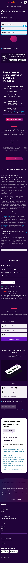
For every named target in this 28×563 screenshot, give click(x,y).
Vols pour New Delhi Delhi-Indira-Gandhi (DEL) (14, 461)
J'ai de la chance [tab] (8, 440)
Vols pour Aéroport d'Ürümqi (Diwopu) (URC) (14, 459)
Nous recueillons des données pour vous (14, 491)
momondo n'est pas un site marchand (14, 488)
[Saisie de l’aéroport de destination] (15, 28)
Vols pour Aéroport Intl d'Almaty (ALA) (12, 457)
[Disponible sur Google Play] (13, 60)
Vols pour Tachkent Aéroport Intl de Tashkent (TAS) (13, 452)
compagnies (12, 499)
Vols (7, 499)
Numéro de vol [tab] (12, 321)
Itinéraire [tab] (4, 321)
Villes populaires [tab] (8, 433)
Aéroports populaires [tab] (9, 430)
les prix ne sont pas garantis (13, 483)
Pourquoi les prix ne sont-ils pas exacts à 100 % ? (14, 493)
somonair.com (4, 225)
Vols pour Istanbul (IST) (8, 463)
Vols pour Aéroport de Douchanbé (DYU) (13, 449)
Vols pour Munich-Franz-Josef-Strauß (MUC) (13, 469)
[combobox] (5, 17)
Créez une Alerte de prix (18, 111)
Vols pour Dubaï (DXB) (8, 455)
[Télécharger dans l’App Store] (22, 60)
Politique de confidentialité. (14, 411)
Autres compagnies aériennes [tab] (11, 437)
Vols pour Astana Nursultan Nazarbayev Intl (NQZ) (13, 466)
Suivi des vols (7, 216)
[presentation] (22, 60)
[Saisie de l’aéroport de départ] (15, 24)
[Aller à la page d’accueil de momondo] (10, 2)
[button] (2, 2)
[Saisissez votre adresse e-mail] (15, 396)
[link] (14, 119)
